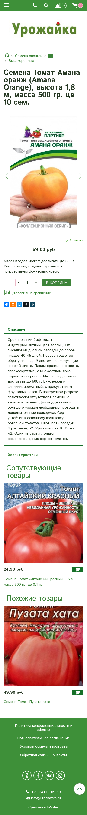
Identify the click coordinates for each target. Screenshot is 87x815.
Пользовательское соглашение (43, 738)
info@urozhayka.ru (46, 798)
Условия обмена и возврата (44, 746)
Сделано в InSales (43, 807)
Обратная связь (34, 755)
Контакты (58, 755)
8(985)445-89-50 (46, 792)
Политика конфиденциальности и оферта (43, 727)
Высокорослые (21, 60)
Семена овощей (28, 56)
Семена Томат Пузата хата (27, 702)
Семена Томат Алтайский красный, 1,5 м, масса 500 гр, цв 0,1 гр (39, 581)
